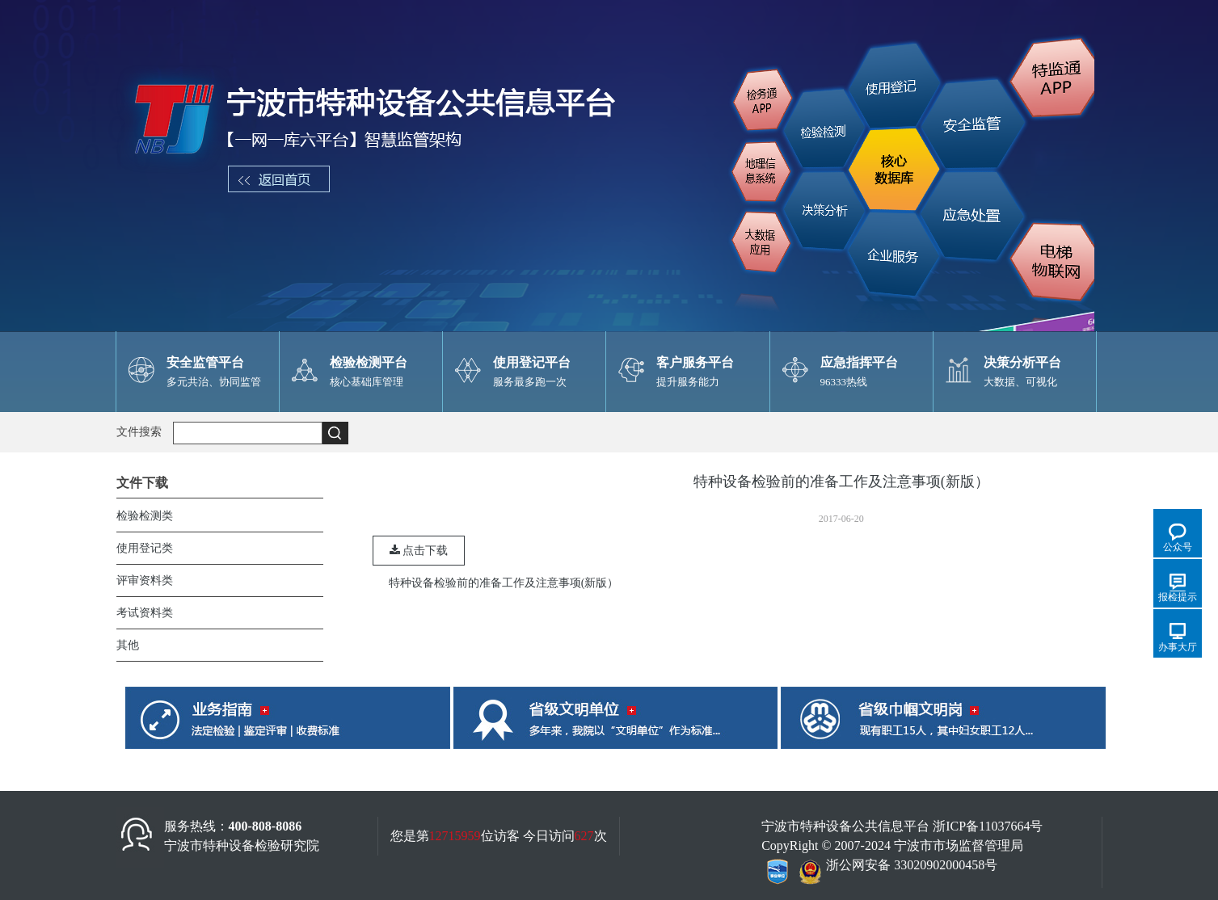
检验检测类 (144, 516)
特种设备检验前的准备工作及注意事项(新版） (504, 583)
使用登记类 (144, 548)
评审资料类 (144, 580)
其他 (127, 645)
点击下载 (419, 551)
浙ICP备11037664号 (988, 826)
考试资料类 (144, 613)
